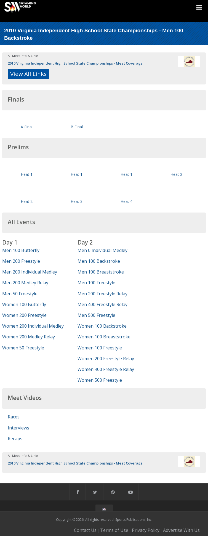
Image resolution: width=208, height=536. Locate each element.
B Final (77, 126)
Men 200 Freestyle (21, 261)
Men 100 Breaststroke (101, 272)
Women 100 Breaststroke (104, 337)
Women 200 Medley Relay (28, 337)
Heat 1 (27, 174)
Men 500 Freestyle (96, 315)
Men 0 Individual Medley (102, 250)
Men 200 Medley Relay (25, 283)
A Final (27, 126)
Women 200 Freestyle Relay (106, 358)
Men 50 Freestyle (20, 294)
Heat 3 (76, 201)
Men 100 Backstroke (99, 261)
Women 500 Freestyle (100, 380)
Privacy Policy (145, 530)
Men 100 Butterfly (20, 250)
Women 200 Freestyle (24, 315)
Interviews (18, 428)
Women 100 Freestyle (100, 348)
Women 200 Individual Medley (33, 326)
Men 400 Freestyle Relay (102, 304)
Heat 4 (126, 201)
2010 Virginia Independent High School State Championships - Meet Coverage (75, 63)
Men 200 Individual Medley (29, 272)
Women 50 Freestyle (23, 348)
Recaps (15, 439)
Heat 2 (176, 174)
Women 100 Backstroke (102, 326)
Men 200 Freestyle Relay (102, 294)
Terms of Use (114, 530)
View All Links (28, 74)
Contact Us (85, 530)
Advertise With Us (181, 530)
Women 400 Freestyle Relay (106, 369)
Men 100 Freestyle (96, 283)
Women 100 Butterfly (24, 304)
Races (14, 417)
